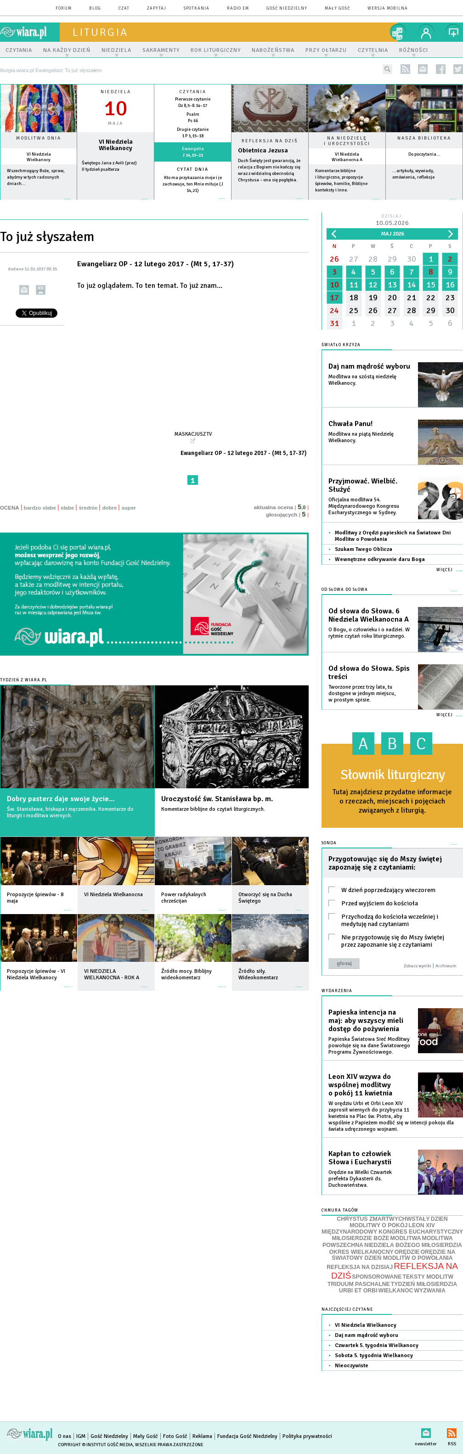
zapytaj (156, 8)
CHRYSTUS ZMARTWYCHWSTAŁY (383, 1219)
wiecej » (115, 204)
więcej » (38, 204)
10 (334, 285)
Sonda (329, 843)
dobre (109, 508)
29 (392, 259)
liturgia (100, 32)
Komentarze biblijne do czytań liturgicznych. (213, 809)
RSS (452, 1431)
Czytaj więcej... (270, 203)
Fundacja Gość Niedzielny (247, 1436)
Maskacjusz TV (193, 434)
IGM (80, 1436)
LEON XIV (421, 1225)
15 (430, 285)
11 (353, 285)
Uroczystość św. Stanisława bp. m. (217, 799)
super (128, 508)
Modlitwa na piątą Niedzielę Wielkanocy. (361, 437)
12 (373, 285)
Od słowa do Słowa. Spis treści (369, 672)
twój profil (426, 32)
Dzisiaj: (392, 220)
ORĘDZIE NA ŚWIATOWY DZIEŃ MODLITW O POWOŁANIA (393, 1255)
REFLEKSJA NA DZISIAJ (360, 1267)
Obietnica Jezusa (263, 150)
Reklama (202, 1436)
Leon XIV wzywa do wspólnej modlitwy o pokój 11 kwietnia (360, 1084)
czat (124, 8)
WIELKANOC (395, 1290)
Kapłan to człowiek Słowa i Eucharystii (359, 1158)
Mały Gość (337, 8)
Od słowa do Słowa (345, 589)
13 (392, 285)
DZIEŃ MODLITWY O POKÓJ (399, 1222)
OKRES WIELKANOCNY (361, 1252)
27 (353, 259)
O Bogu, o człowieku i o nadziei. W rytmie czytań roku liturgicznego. (369, 633)
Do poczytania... (424, 154)
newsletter (423, 69)
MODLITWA (405, 1238)
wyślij (24, 290)
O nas (64, 1436)
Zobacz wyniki (417, 966)
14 (411, 285)
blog (95, 8)
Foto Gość (175, 1436)
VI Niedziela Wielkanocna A (347, 157)
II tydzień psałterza (100, 169)
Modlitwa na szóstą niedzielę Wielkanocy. (362, 380)
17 (334, 297)
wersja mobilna (387, 8)
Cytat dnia (193, 169)
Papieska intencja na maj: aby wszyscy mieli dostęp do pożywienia (365, 1020)
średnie (88, 508)
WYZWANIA (429, 1290)
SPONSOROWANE (376, 1277)
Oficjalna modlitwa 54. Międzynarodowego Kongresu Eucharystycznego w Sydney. (363, 506)
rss (405, 69)
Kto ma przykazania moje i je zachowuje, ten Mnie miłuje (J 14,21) (193, 184)
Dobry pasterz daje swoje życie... (60, 799)
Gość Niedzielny (286, 8)
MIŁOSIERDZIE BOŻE (360, 1238)
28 (373, 259)
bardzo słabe (40, 508)
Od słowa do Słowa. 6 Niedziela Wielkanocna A (368, 615)
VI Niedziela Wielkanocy (39, 157)
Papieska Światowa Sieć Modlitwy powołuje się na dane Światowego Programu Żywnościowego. (369, 1045)
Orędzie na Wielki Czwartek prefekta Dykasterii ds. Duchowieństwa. (360, 1179)
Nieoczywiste (351, 1365)
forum (64, 8)
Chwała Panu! (350, 424)
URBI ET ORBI (358, 1290)
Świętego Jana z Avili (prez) (109, 163)
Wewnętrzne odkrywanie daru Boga (380, 559)
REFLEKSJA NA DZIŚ (394, 1270)
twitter (458, 69)
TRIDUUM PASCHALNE (358, 1284)
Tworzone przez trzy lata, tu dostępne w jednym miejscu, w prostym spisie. (361, 693)
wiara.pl (30, 32)
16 (450, 285)
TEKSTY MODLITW (427, 1277)
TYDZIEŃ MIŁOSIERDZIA (424, 1284)
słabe (67, 508)
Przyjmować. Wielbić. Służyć (362, 485)
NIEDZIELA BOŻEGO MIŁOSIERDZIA (413, 1245)
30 (411, 259)
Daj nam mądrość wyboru (369, 366)
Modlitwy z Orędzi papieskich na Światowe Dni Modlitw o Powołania (393, 536)
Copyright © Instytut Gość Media (95, 1445)
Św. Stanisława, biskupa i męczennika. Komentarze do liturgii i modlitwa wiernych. (70, 812)
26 (334, 259)
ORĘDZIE (407, 1252)
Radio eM (238, 8)
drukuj (40, 290)
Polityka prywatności (307, 1436)
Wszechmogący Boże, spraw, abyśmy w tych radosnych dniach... (36, 177)
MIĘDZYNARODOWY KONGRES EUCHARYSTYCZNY (392, 1232)
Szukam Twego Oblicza (363, 549)
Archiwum (446, 966)
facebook (441, 69)
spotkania (196, 8)
